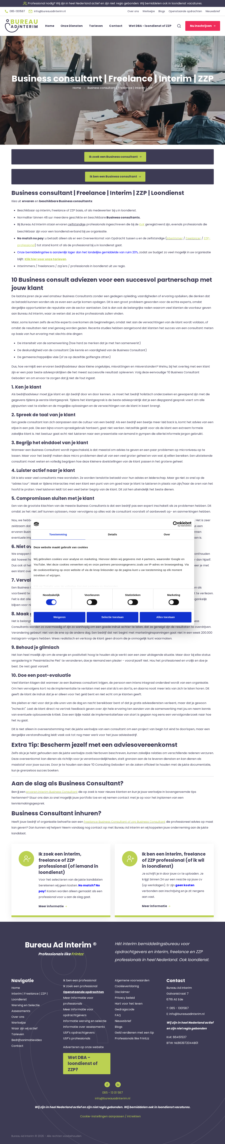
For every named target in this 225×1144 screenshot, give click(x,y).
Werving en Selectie (25, 1005)
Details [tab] (112, 534)
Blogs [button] (161, 11)
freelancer (193, 238)
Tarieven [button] (96, 26)
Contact (17, 1046)
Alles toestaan (165, 617)
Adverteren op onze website (83, 1047)
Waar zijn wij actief (24, 1028)
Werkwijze (18, 1023)
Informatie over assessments (84, 1027)
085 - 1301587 (179, 1008)
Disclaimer (122, 992)
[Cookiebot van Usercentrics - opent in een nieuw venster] (175, 524)
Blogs (118, 1027)
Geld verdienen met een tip (134, 1033)
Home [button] (49, 26)
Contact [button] (115, 26)
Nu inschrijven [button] (202, 26)
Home (15, 988)
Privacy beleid (125, 998)
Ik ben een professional (79, 980)
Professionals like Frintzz (132, 1038)
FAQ (118, 1015)
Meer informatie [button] (53, 906)
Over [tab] (167, 534)
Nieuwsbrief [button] (213, 11)
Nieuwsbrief (123, 1021)
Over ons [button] (133, 11)
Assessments (20, 1011)
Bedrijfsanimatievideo (26, 1040)
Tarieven (17, 1034)
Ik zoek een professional (80, 986)
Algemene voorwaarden (132, 980)
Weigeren (59, 617)
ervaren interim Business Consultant (52, 792)
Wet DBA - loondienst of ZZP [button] (150, 26)
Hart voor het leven (129, 1003)
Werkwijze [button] (149, 11)
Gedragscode (124, 1009)
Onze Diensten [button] (72, 26)
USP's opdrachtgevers (79, 1033)
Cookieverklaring (127, 986)
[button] (112, 3)
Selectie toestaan (112, 617)
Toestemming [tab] (58, 534)
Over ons (17, 1017)
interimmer (175, 238)
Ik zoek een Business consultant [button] (115, 157)
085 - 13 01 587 (112, 1093)
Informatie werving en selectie (84, 1021)
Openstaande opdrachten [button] (185, 11)
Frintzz (77, 954)
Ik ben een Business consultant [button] (115, 176)
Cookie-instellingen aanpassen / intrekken (110, 1116)
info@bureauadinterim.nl (187, 1014)
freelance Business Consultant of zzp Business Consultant (124, 822)
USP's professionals (76, 1038)
